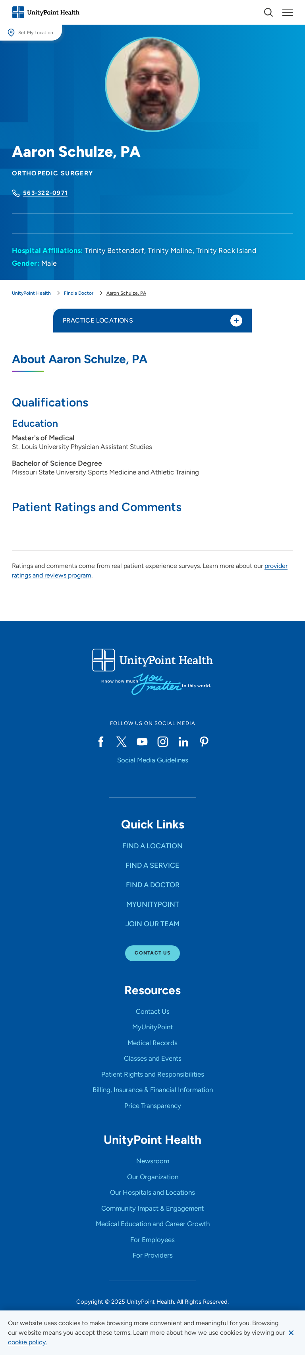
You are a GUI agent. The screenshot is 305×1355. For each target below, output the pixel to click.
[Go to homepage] (45, 12)
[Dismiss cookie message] (291, 1333)
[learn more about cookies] (27, 1342)
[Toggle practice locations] (236, 321)
